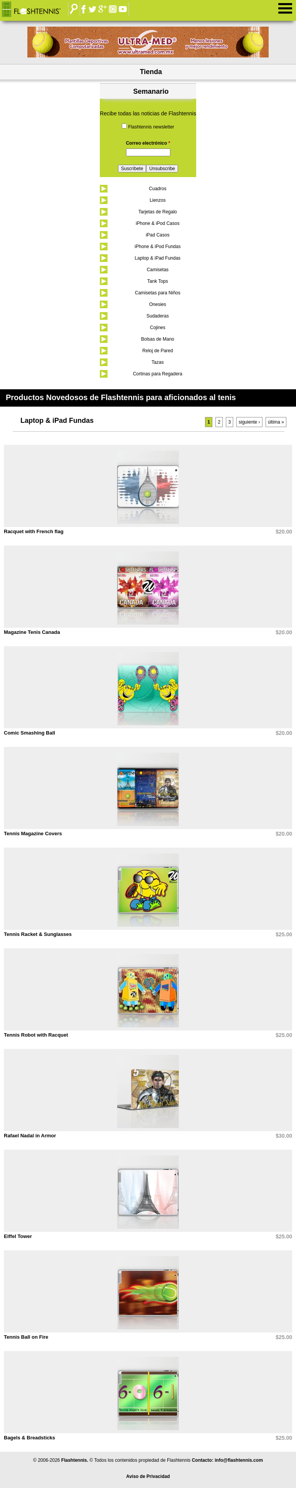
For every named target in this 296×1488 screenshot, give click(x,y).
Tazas (157, 362)
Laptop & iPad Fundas (158, 258)
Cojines (157, 327)
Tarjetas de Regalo (157, 212)
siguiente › (249, 422)
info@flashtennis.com (239, 1460)
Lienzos (157, 200)
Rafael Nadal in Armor (30, 1135)
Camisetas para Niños (157, 293)
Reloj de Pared (157, 350)
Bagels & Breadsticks (29, 1438)
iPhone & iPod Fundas (157, 246)
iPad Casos (157, 235)
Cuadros (157, 188)
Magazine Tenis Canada (32, 632)
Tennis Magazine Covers (33, 833)
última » (276, 422)
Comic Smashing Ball (29, 733)
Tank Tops (157, 281)
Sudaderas (157, 316)
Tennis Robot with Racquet (36, 1035)
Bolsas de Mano (157, 339)
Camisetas (158, 269)
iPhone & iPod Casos (157, 223)
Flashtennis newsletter (151, 127)
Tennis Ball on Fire (26, 1337)
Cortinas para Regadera (157, 374)
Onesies (157, 304)
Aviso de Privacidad (148, 1476)
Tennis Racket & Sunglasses (38, 934)
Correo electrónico (148, 143)
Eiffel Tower (18, 1236)
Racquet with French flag (34, 531)
